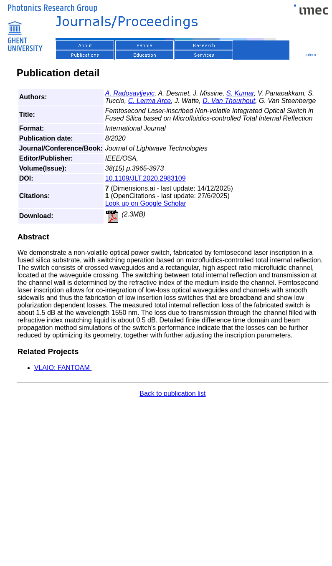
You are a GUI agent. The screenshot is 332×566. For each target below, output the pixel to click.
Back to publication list (172, 393)
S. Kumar (240, 93)
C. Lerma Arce (149, 100)
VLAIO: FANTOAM (63, 367)
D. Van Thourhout (229, 100)
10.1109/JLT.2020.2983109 (145, 178)
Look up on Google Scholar (145, 203)
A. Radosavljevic (130, 93)
